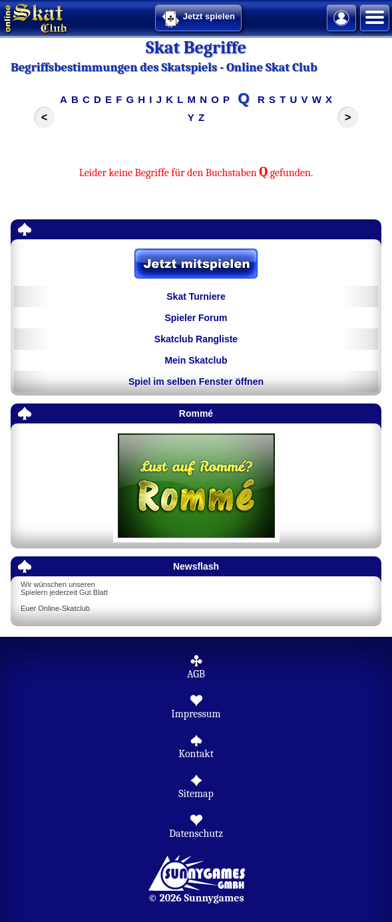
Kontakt (196, 754)
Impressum (195, 714)
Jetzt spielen (198, 18)
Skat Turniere (195, 296)
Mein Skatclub (195, 360)
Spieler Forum (195, 317)
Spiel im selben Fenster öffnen (196, 381)
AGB (196, 674)
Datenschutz (196, 834)
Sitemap (196, 794)
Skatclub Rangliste (196, 339)
